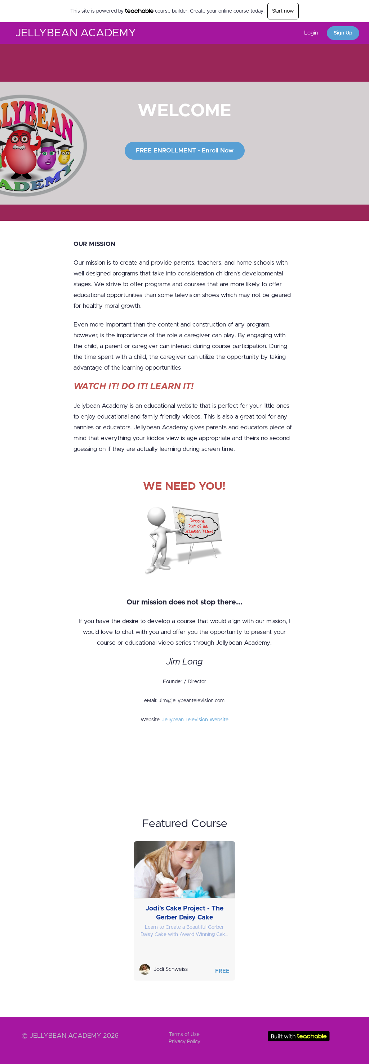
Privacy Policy (184, 1041)
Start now (283, 11)
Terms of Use (184, 1034)
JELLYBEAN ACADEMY (75, 33)
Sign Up (343, 33)
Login (311, 33)
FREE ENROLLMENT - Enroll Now (185, 150)
